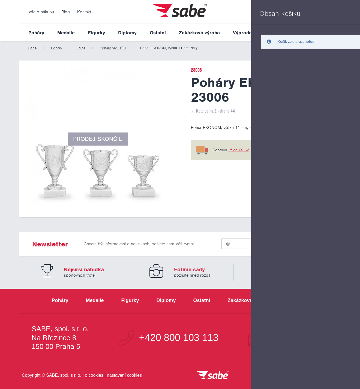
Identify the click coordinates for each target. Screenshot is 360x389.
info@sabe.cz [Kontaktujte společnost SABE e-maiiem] (298, 338)
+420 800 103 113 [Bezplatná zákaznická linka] (178, 338)
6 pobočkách (295, 149)
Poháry (36, 33)
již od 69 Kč (239, 149)
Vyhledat (336, 32)
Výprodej (243, 33)
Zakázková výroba (199, 33)
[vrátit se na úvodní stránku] (213, 375)
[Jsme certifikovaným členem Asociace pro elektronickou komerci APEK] (311, 376)
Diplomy (127, 33)
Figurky (96, 33)
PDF (326, 110)
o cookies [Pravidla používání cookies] (94, 375)
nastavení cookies (124, 375)
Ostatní (158, 33)
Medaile (66, 33)
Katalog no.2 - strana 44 (215, 111)
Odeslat (308, 242)
